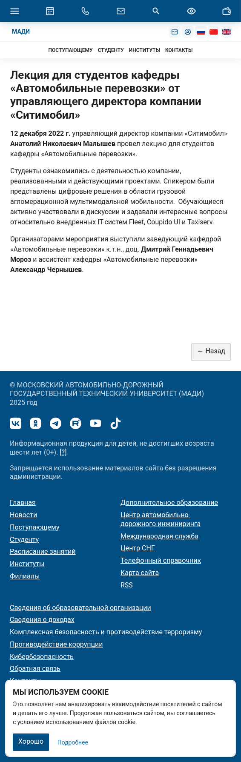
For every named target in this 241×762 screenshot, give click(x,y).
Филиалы (25, 576)
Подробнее (72, 742)
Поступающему (35, 527)
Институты (27, 564)
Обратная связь (35, 669)
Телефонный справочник (160, 560)
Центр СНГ (137, 548)
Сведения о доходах (42, 620)
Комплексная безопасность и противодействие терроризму (106, 632)
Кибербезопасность (42, 657)
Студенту (24, 540)
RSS (126, 585)
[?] (63, 452)
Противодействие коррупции (56, 644)
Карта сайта (139, 573)
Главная (23, 502)
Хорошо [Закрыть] (30, 741)
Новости (23, 515)
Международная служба (159, 536)
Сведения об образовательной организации (80, 608)
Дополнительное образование (169, 502)
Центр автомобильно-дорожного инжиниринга (160, 519)
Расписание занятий (43, 551)
